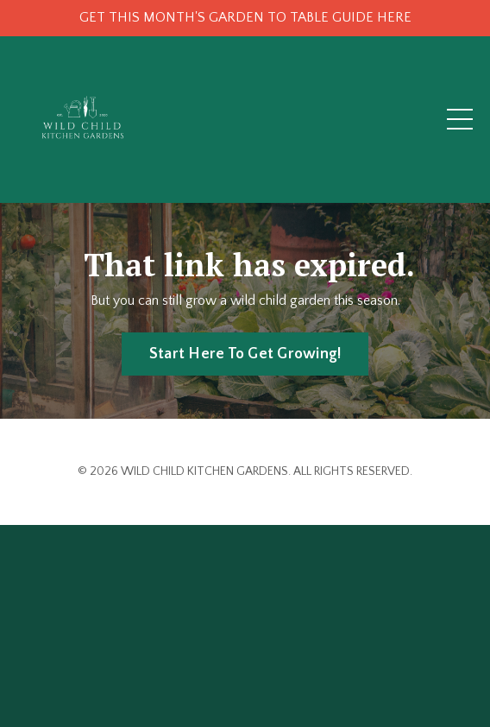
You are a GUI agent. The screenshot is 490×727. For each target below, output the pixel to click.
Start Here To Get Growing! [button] (245, 354)
